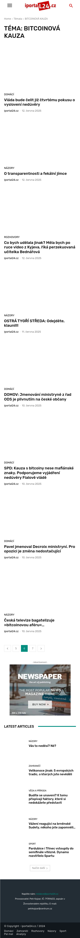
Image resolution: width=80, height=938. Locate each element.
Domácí (9, 94)
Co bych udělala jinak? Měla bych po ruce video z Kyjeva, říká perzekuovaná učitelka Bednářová (39, 247)
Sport (32, 844)
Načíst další (40, 868)
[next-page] (41, 648)
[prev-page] (7, 648)
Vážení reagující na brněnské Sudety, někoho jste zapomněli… (52, 825)
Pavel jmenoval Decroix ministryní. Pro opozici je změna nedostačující (39, 549)
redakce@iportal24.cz (47, 894)
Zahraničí (34, 766)
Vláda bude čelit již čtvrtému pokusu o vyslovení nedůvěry (39, 102)
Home (7, 18)
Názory (9, 168)
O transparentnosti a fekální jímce (35, 173)
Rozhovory (12, 237)
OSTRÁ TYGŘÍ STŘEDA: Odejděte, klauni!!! (34, 323)
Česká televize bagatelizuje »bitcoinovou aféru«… (29, 622)
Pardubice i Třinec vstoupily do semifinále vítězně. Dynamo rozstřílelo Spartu (51, 852)
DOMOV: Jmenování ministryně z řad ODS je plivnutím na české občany (37, 397)
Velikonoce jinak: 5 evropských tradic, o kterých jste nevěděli (51, 772)
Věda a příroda (37, 791)
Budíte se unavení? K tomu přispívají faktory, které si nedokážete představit (48, 798)
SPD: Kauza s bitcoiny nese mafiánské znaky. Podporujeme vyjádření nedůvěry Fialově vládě (39, 473)
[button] (71, 6)
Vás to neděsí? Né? (42, 746)
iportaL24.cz (11, 110)
